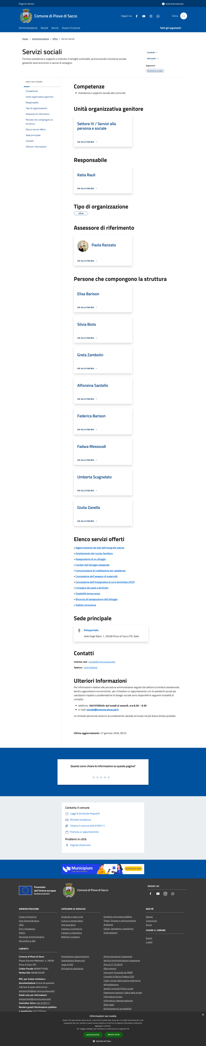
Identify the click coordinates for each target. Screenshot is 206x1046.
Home (25, 39)
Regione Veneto (26, 3)
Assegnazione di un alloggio (91, 559)
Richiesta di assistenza (72, 968)
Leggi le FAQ (67, 964)
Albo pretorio (110, 968)
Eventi (149, 938)
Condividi (153, 52)
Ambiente (108, 924)
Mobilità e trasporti (70, 937)
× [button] (203, 1015)
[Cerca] (183, 15)
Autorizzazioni (110, 932)
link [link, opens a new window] (127, 1028)
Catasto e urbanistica (71, 933)
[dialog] (103, 1029)
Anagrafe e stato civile (72, 916)
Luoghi (149, 942)
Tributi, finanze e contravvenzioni (120, 920)
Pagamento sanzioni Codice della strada (123, 992)
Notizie (149, 916)
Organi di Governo (27, 916)
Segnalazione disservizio (73, 960)
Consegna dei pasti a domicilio (92, 588)
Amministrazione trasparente (118, 956)
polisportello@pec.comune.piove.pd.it (37, 991)
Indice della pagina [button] (34, 81)
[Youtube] (142, 16)
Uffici (55, 39)
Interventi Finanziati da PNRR (118, 972)
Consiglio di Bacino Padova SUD (119, 976)
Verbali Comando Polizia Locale (118, 988)
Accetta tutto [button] (92, 1034)
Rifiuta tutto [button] (114, 1034)
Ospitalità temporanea (88, 593)
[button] (103, 1041)
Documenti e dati (27, 941)
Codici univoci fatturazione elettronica (122, 980)
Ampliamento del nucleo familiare (94, 553)
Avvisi (149, 924)
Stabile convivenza (86, 605)
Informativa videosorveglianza (118, 1000)
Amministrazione (40, 39)
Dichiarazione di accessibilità (117, 1008)
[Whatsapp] (157, 16)
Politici (22, 933)
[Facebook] (135, 16)
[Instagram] (150, 16)
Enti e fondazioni (27, 928)
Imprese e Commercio (71, 928)
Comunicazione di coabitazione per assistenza (100, 571)
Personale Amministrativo (31, 937)
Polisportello (91, 630)
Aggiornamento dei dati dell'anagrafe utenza (100, 548)
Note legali (109, 1004)
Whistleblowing (111, 984)
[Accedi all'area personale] (172, 3)
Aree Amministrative (29, 920)
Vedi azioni (153, 58)
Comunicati (151, 920)
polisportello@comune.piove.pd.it (35, 999)
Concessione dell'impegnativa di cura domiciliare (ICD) (105, 582)
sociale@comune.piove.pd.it (102, 662)
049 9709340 (90, 667)
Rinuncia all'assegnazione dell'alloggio (97, 599)
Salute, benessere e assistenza (118, 928)
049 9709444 (39, 1011)
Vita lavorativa (68, 924)
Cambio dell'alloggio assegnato (93, 565)
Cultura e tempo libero (72, 920)
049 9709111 (43, 1003)
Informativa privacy (113, 996)
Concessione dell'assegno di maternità (96, 576)
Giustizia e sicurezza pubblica (118, 916)
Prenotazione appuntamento (75, 956)
